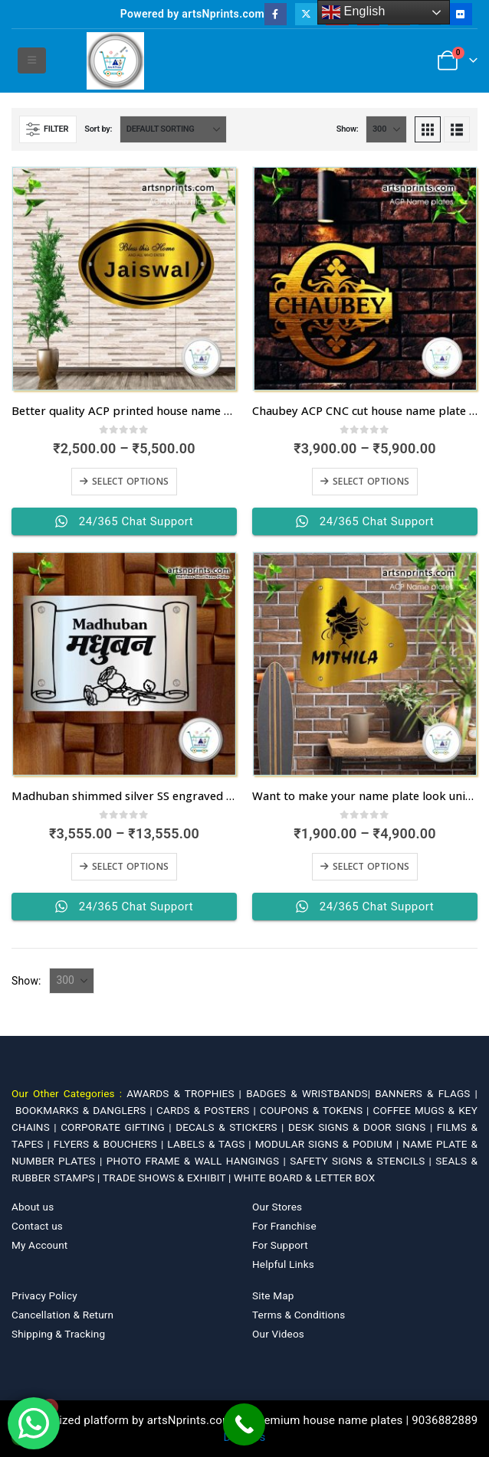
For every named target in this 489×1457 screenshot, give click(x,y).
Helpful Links (283, 1264)
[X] (306, 14)
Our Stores (277, 1207)
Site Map (273, 1295)
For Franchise (284, 1226)
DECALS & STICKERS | (232, 1127)
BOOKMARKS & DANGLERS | (85, 1110)
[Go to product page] (124, 278)
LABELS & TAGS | (210, 1144)
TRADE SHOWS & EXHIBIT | (168, 1177)
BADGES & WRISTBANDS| (310, 1093)
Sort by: (98, 129)
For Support (280, 1245)
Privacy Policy (44, 1295)
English (354, 12)
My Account (39, 1245)
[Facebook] (275, 14)
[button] (32, 60)
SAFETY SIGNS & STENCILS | (362, 1161)
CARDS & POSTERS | (208, 1110)
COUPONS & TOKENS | (316, 1110)
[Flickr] (460, 14)
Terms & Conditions (298, 1314)
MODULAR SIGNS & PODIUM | (329, 1144)
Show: (347, 129)
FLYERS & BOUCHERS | (111, 1144)
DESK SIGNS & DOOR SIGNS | (362, 1127)
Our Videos (278, 1334)
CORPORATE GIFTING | (118, 1127)
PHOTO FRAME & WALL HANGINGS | (198, 1161)
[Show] (386, 129)
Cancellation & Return (62, 1314)
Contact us (37, 1226)
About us (32, 1207)
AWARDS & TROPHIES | (183, 1093)
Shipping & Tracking (58, 1334)
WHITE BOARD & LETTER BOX (304, 1177)
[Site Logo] (115, 61)
